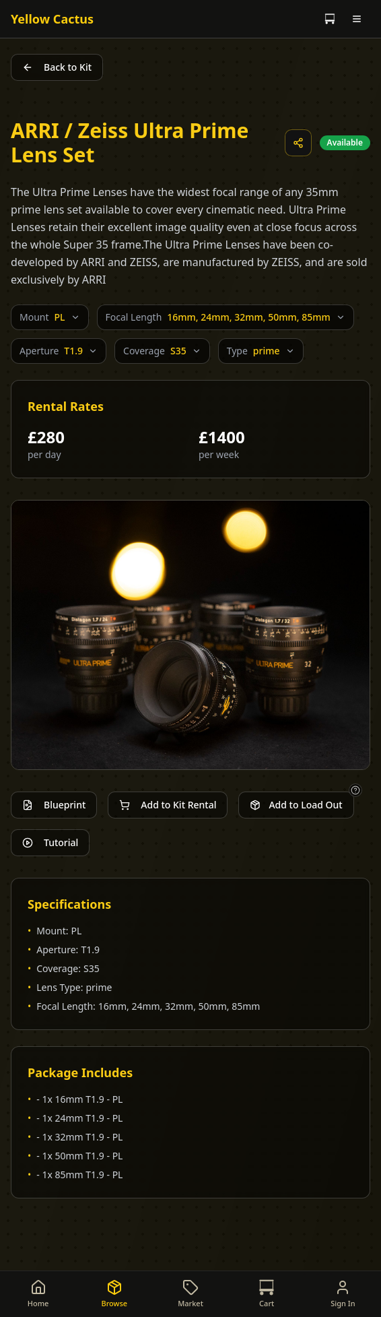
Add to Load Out (296, 804)
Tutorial (50, 842)
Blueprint (53, 804)
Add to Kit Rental (167, 804)
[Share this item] (298, 142)
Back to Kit (57, 67)
